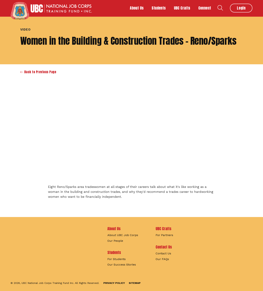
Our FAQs (162, 259)
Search (220, 8)
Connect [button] (204, 8)
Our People (115, 240)
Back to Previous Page (38, 72)
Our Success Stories (121, 264)
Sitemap (135, 282)
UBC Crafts (163, 228)
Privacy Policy (114, 282)
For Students (116, 259)
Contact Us (164, 247)
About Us (114, 228)
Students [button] (159, 8)
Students (114, 252)
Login (241, 8)
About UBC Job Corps (122, 235)
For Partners (164, 235)
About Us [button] (137, 8)
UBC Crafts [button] (182, 8)
